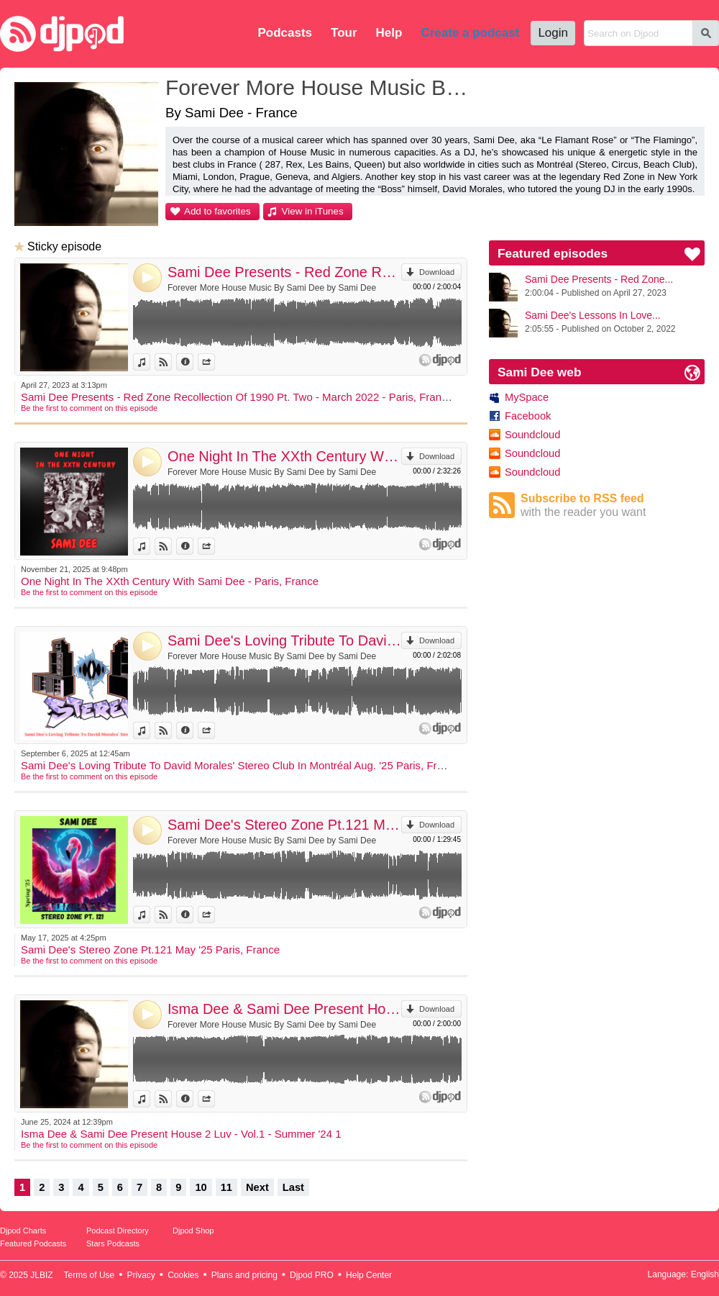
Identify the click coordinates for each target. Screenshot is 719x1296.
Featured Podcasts (33, 1243)
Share (214, 362)
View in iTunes (313, 211)
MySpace (527, 397)
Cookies (183, 1275)
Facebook (528, 416)
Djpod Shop (193, 1230)
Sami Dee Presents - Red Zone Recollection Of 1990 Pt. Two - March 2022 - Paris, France (284, 272)
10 (200, 1187)
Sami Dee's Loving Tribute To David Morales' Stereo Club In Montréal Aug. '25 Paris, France (284, 640)
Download (436, 272)
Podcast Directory (117, 1230)
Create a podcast (470, 33)
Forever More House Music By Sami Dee (320, 87)
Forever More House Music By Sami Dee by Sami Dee (272, 288)
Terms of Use (89, 1275)
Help (389, 33)
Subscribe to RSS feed (613, 505)
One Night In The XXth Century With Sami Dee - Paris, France (284, 456)
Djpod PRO (312, 1275)
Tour (344, 33)
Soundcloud (532, 434)
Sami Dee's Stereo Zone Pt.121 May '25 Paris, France (284, 825)
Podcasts (284, 33)
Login (553, 33)
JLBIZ (41, 1275)
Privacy (141, 1275)
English (705, 1274)
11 (226, 1187)
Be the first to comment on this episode (89, 408)
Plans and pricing (244, 1275)
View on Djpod (171, 362)
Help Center (369, 1275)
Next (257, 1187)
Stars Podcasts (112, 1243)
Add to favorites (217, 211)
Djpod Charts (23, 1230)
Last (293, 1187)
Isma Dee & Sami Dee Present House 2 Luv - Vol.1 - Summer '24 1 (284, 1009)
